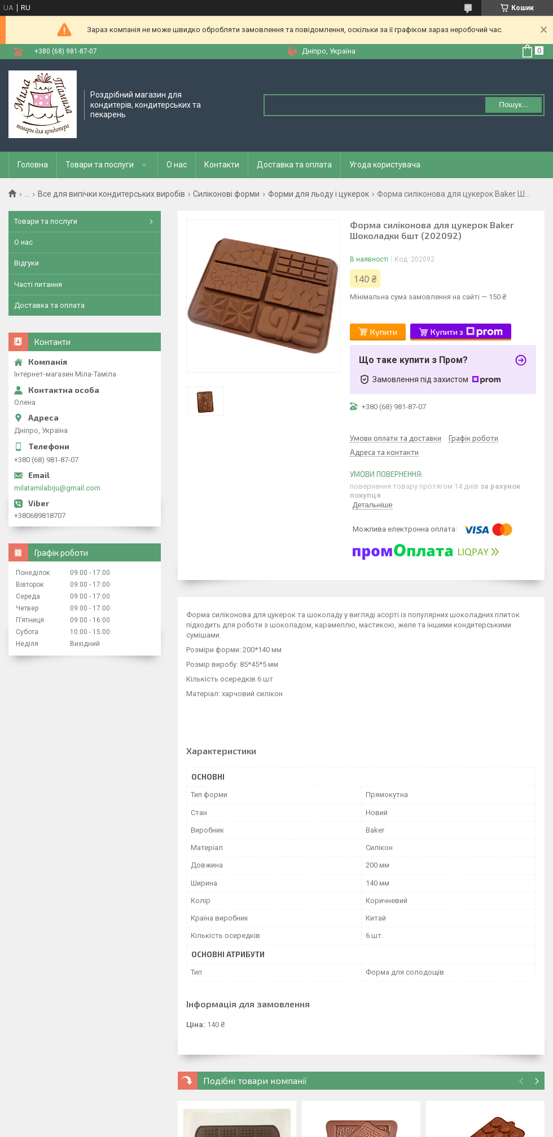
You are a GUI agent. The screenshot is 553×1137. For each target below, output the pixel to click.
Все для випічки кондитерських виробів (111, 193)
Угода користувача (384, 164)
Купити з (467, 332)
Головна (32, 164)
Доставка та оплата (294, 164)
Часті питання (38, 284)
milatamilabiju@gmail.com (57, 488)
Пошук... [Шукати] (513, 104)
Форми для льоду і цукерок (318, 193)
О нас (176, 164)
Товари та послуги (99, 164)
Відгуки (26, 263)
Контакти (221, 164)
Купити (383, 332)
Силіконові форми (226, 193)
